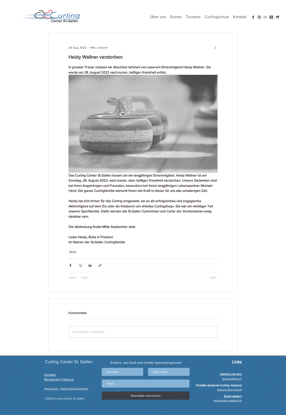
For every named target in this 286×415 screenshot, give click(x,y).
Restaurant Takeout (59, 379)
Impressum (51, 388)
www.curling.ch (232, 378)
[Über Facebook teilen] (70, 265)
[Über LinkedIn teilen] (90, 265)
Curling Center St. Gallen (69, 361)
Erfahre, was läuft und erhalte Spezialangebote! (145, 362)
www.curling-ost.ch (229, 389)
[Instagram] (259, 17)
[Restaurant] (277, 17)
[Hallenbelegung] (271, 17)
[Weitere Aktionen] (215, 47)
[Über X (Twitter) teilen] (80, 265)
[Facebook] (253, 17)
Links (236, 362)
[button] (265, 17)
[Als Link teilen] (100, 265)
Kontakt (50, 375)
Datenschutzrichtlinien (74, 388)
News (72, 251)
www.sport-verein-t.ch (227, 400)
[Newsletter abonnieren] (146, 396)
